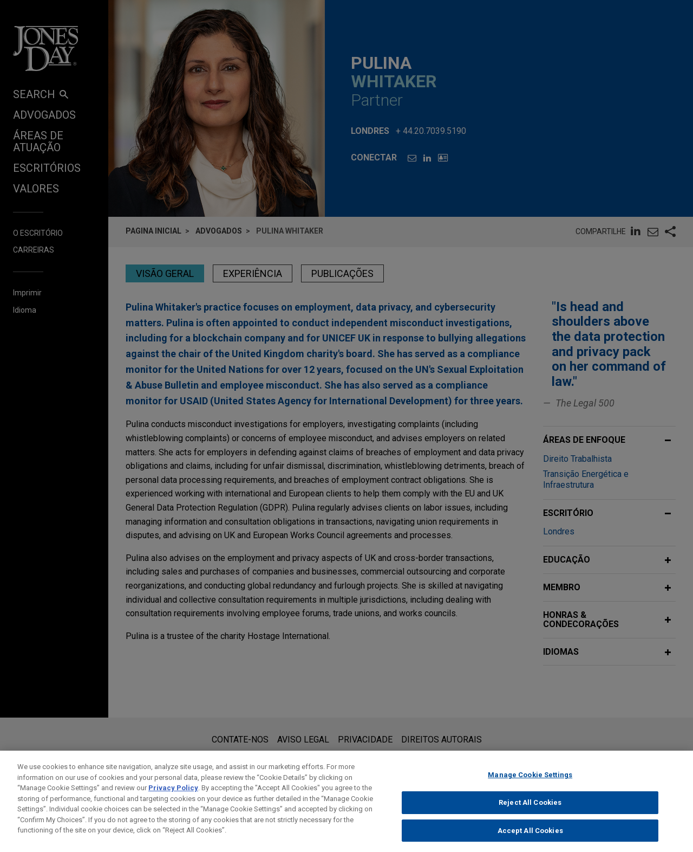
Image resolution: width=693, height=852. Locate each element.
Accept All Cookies (530, 840)
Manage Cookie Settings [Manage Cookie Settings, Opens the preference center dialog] (530, 785)
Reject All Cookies (530, 813)
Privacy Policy (173, 798)
